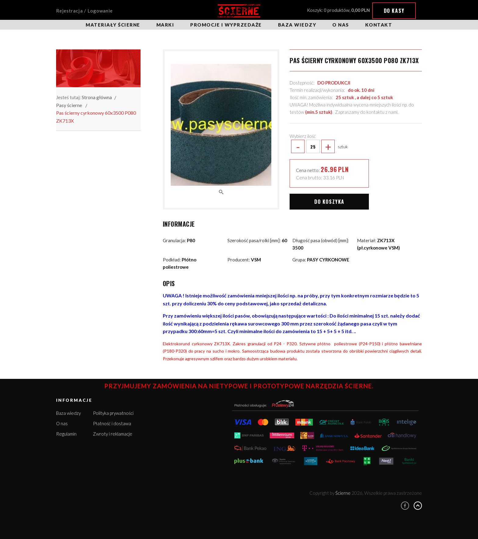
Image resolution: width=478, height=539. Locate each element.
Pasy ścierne (69, 105)
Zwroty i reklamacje (112, 434)
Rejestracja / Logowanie (84, 10)
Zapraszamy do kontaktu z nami (366, 112)
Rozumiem (426, 523)
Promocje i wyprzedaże (226, 24)
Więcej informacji (417, 511)
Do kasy (394, 10)
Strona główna (97, 97)
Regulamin (66, 434)
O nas (340, 24)
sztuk (319, 146)
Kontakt (378, 24)
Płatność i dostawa (112, 423)
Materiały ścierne (113, 24)
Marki (165, 24)
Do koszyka (329, 201)
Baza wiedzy (297, 24)
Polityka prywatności (113, 413)
